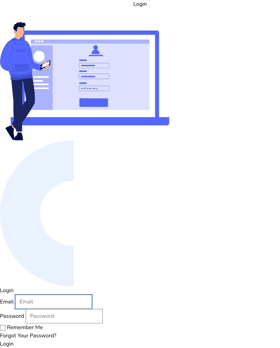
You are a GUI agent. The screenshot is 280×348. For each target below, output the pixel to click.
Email (7, 302)
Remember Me (25, 327)
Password (12, 316)
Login (7, 344)
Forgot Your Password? (28, 335)
